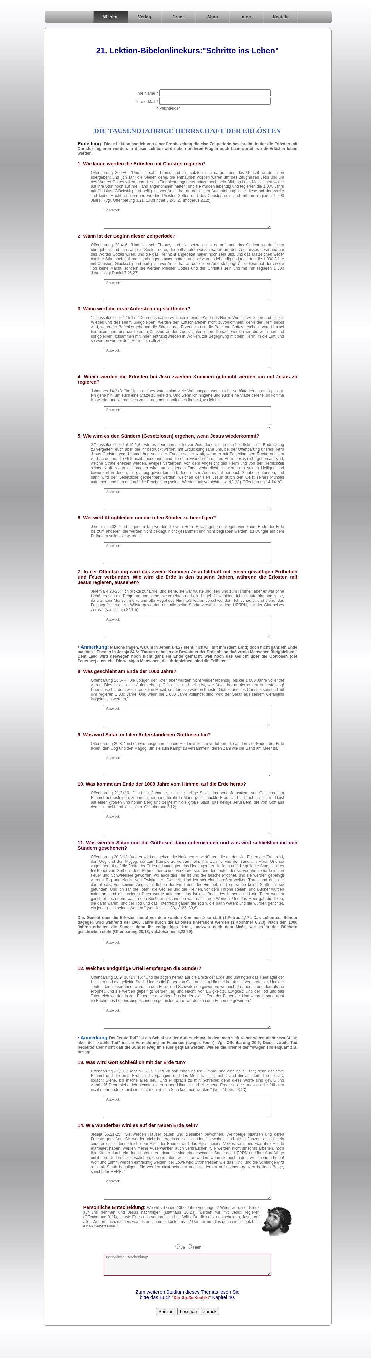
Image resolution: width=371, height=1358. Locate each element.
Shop (212, 17)
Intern (247, 17)
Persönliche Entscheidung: (187, 1265)
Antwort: (187, 218)
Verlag (144, 17)
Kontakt (281, 17)
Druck (178, 17)
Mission (111, 17)
